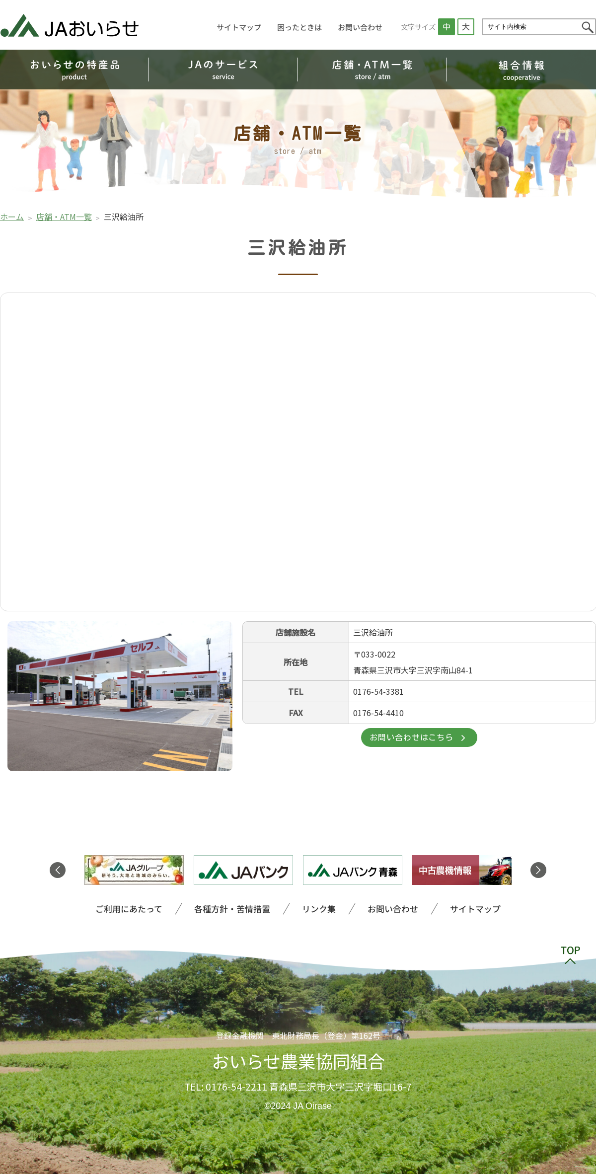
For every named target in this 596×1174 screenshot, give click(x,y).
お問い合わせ (360, 26)
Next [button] (538, 870)
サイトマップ (239, 26)
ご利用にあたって (114, 908)
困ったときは (299, 26)
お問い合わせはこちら (411, 739)
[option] (134, 870)
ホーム (12, 216)
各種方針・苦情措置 (226, 908)
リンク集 (320, 908)
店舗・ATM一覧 (64, 216)
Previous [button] (58, 870)
